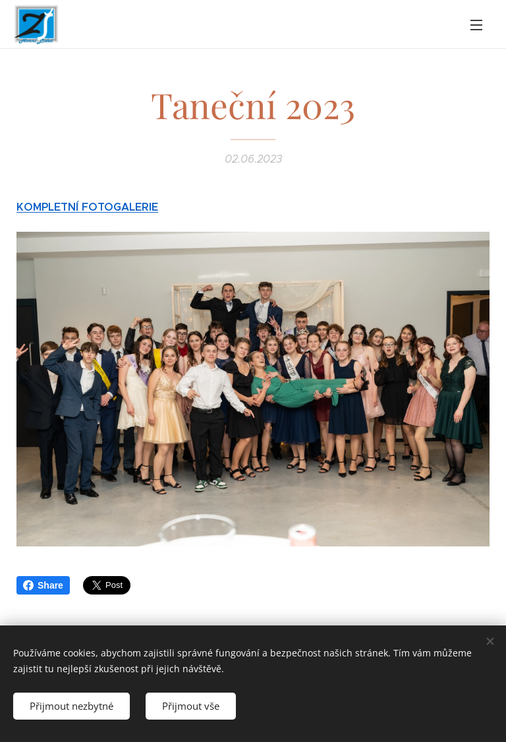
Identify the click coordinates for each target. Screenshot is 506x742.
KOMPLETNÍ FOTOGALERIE (87, 207)
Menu (476, 25)
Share (43, 585)
